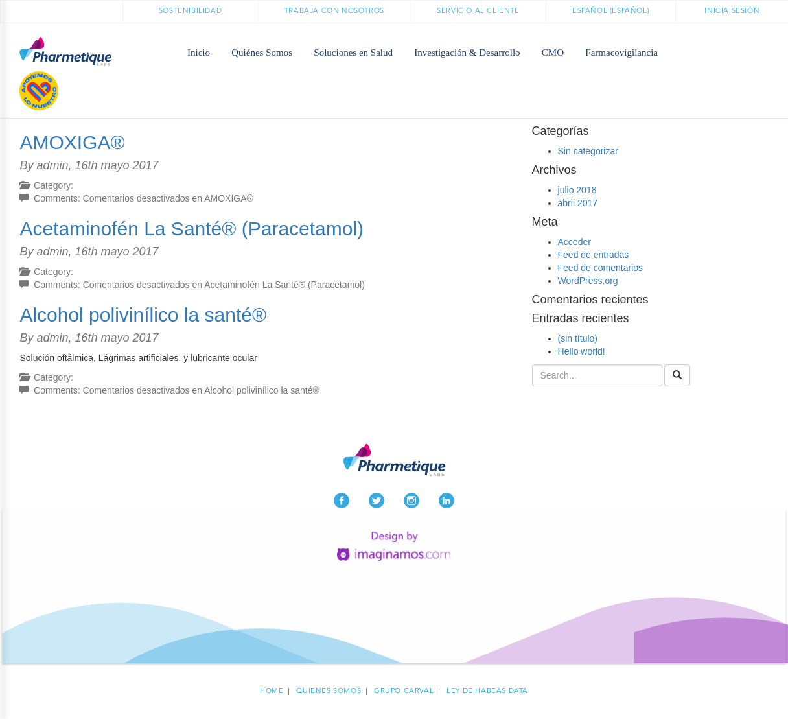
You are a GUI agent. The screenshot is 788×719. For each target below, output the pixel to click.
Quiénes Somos (261, 52)
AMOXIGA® (71, 142)
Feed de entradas (593, 255)
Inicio (198, 52)
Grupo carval (404, 691)
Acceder (574, 242)
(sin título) (577, 338)
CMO (553, 52)
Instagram (411, 500)
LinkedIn (446, 500)
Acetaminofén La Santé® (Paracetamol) (191, 228)
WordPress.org (588, 281)
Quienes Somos (328, 691)
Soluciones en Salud (353, 52)
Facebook (341, 500)
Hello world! (581, 351)
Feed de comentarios (600, 268)
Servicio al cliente (478, 11)
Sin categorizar (588, 151)
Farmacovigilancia (621, 52)
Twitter (376, 500)
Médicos (769, 52)
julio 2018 (577, 190)
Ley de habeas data (487, 691)
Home (271, 691)
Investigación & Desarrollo (467, 52)
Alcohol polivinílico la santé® (142, 314)
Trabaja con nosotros (334, 11)
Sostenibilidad (190, 11)
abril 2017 (578, 203)
